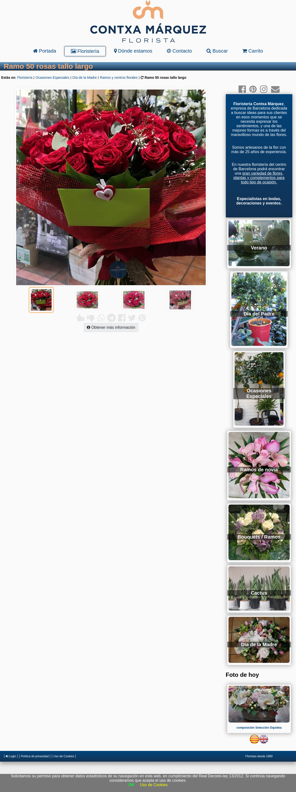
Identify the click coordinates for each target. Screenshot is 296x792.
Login (11, 756)
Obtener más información (111, 327)
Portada (44, 51)
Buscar (217, 51)
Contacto (179, 51)
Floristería (85, 51)
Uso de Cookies (63, 756)
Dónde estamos (133, 51)
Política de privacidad (35, 756)
